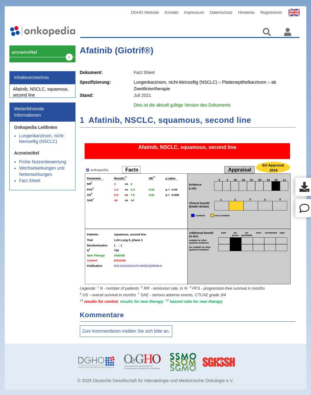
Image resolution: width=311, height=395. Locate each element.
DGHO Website (145, 12)
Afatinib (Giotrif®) (116, 50)
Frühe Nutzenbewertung (42, 165)
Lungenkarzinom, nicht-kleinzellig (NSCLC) (42, 142)
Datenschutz (221, 12)
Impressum (194, 12)
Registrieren (271, 12)
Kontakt (172, 12)
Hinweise (246, 12)
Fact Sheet (29, 184)
